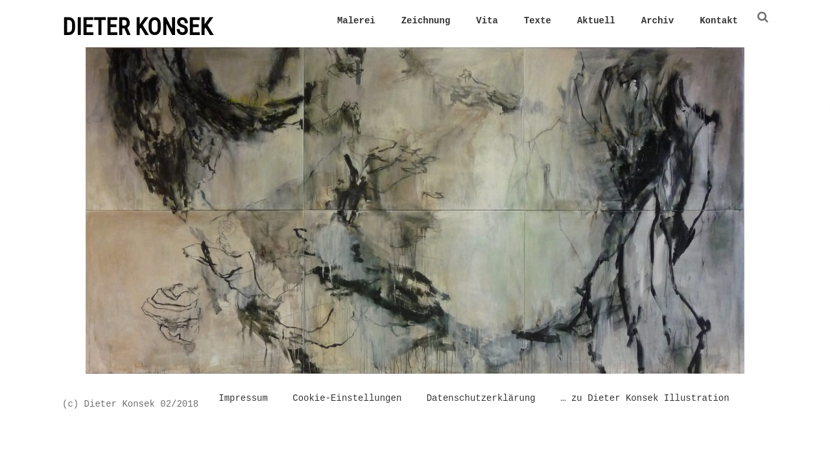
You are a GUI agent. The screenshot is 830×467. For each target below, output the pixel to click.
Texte (537, 20)
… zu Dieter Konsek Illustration (644, 399)
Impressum (243, 399)
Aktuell (596, 20)
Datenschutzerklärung (481, 399)
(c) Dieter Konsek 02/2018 (130, 404)
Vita (487, 20)
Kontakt (719, 20)
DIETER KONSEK (137, 27)
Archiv (657, 20)
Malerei (356, 20)
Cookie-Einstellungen (346, 399)
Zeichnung (426, 20)
